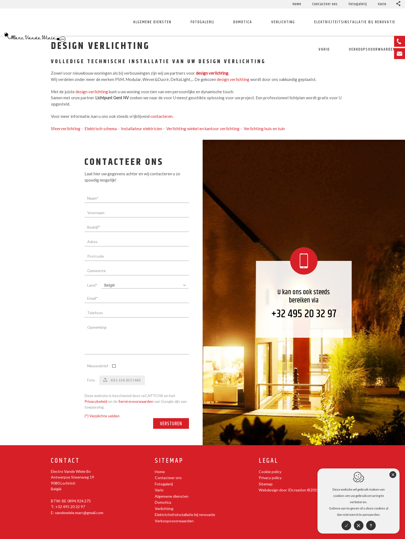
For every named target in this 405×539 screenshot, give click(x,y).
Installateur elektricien (141, 128)
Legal (268, 461)
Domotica (242, 22)
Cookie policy (270, 471)
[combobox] (144, 285)
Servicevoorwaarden (135, 401)
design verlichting (233, 79)
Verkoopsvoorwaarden (174, 520)
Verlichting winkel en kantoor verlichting (203, 128)
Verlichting (283, 22)
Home (297, 4)
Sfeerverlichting (65, 128)
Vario (382, 4)
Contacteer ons (325, 4)
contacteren (161, 116)
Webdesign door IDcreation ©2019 (289, 490)
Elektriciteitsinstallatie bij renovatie (354, 22)
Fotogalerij (358, 4)
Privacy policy (270, 477)
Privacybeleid (96, 401)
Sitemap (169, 461)
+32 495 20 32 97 (303, 314)
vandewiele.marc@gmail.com (79, 512)
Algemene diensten (152, 22)
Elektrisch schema (101, 128)
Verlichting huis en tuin (264, 128)
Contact (65, 461)
